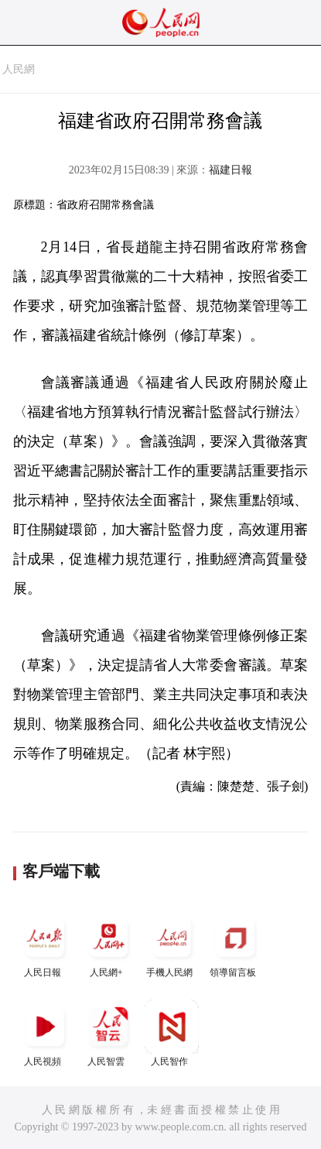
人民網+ (108, 944)
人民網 (18, 69)
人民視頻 (45, 1033)
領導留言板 (235, 944)
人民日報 (45, 944)
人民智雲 (108, 1033)
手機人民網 (172, 944)
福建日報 (230, 170)
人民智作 (172, 1033)
